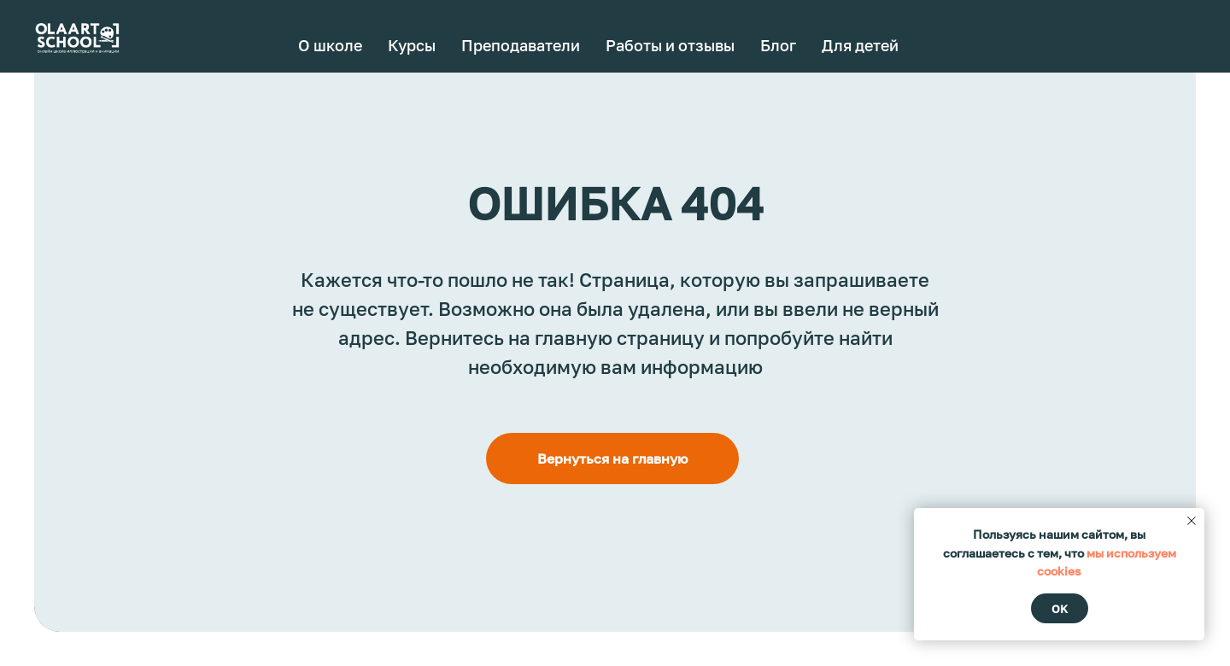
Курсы (412, 45)
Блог (778, 45)
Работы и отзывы (670, 45)
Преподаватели (520, 45)
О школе (330, 45)
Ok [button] (1059, 609)
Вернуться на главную (612, 458)
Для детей (860, 45)
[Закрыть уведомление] (1191, 520)
